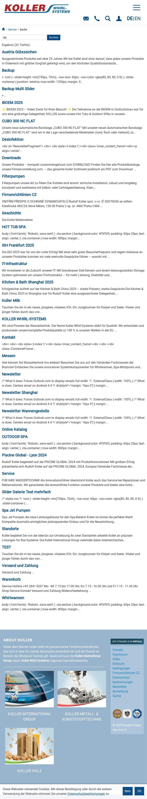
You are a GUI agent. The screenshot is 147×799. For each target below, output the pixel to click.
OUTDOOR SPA (15, 436)
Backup (8, 70)
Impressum (120, 654)
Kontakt (8, 337)
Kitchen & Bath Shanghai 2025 (27, 282)
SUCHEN (108, 20)
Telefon (97, 20)
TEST (6, 547)
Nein (128, 791)
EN (138, 18)
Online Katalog (14, 429)
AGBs (116, 659)
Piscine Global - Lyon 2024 (24, 455)
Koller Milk (11, 300)
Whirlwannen (13, 598)
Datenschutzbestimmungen (86, 794)
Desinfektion (12, 139)
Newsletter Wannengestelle (25, 411)
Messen (8, 355)
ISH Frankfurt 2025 (18, 245)
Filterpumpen (13, 176)
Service (12, 29)
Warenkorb (11, 579)
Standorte (10, 528)
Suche (23, 29)
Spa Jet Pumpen (16, 510)
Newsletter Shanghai (20, 392)
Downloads (11, 158)
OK (139, 791)
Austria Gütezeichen (19, 52)
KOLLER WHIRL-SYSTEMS (24, 319)
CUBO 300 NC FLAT (18, 121)
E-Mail (86, 20)
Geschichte (11, 213)
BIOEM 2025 (12, 102)
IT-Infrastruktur (14, 263)
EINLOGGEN (119, 20)
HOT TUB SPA (14, 227)
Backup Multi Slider (18, 88)
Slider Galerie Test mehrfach (26, 492)
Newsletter (11, 374)
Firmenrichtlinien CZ (19, 194)
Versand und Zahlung (20, 565)
